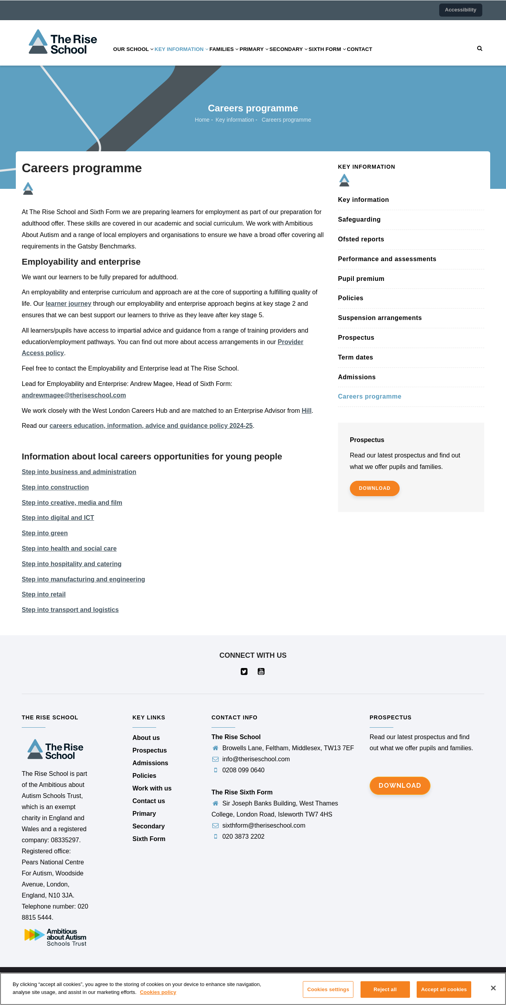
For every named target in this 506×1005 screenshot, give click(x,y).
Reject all (385, 995)
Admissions (357, 377)
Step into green (45, 533)
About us (146, 737)
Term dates (355, 357)
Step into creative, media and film (72, 502)
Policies (350, 298)
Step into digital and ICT (58, 517)
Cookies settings (328, 995)
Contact (397, 57)
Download (400, 785)
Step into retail (44, 594)
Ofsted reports (361, 239)
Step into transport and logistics (70, 609)
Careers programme (370, 396)
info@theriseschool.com (250, 759)
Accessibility (461, 10)
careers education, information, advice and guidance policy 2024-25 (151, 425)
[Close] (493, 993)
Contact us (148, 801)
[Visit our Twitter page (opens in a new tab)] (244, 672)
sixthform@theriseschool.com (258, 825)
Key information (191, 57)
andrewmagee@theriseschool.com (74, 395)
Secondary (315, 57)
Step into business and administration (79, 472)
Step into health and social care (69, 548)
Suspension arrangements (380, 317)
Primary (275, 57)
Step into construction (55, 487)
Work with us (152, 788)
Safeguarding (359, 219)
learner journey (68, 303)
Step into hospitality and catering (71, 564)
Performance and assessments (387, 259)
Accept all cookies (444, 995)
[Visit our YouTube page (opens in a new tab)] (261, 672)
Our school (136, 57)
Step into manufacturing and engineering (83, 579)
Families (240, 57)
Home (202, 120)
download (375, 488)
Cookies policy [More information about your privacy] (158, 998)
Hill (307, 410)
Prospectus (356, 337)
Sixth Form (360, 57)
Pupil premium (361, 278)
